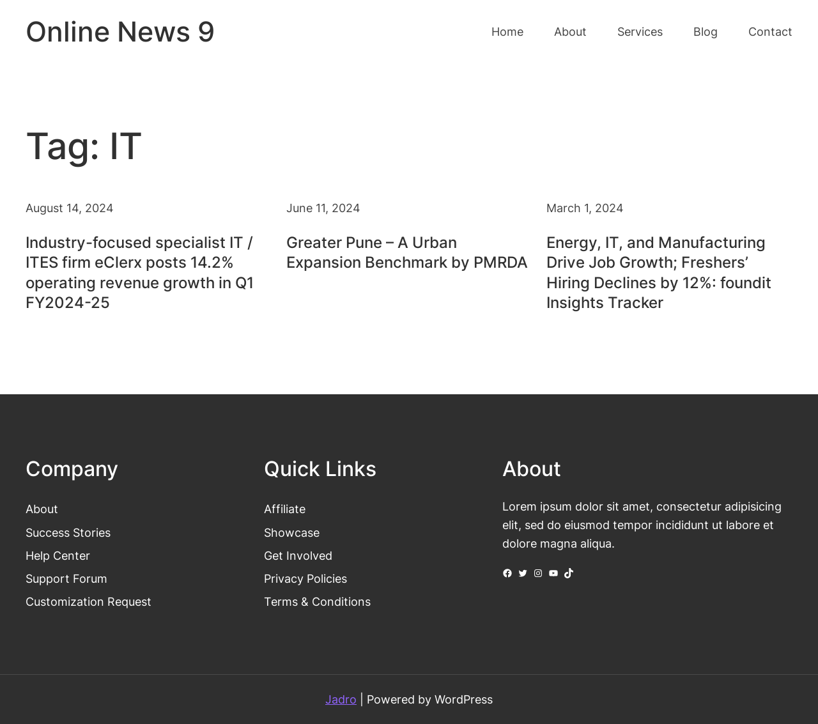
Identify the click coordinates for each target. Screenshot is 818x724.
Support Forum (66, 578)
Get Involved (298, 555)
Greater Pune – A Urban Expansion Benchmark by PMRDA (407, 252)
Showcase (292, 532)
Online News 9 (120, 31)
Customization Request (88, 601)
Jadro (341, 699)
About (42, 509)
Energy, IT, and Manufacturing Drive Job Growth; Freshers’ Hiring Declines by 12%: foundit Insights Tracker (658, 272)
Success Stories (68, 532)
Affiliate (284, 509)
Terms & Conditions (317, 601)
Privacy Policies (305, 578)
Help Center (58, 555)
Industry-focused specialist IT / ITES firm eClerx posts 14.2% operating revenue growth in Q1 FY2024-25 (140, 272)
